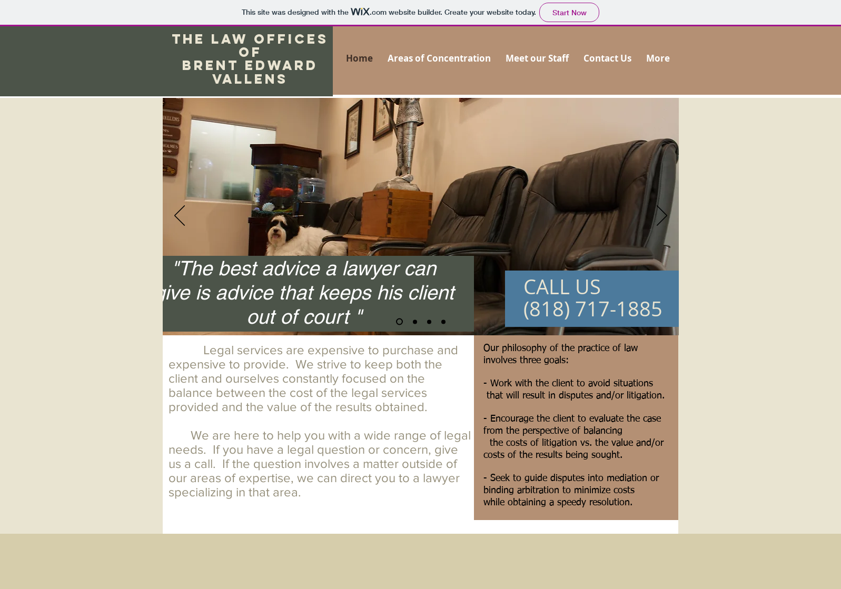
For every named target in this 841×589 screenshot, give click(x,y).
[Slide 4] (429, 322)
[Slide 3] (443, 322)
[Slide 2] (415, 322)
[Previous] (179, 216)
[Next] (662, 216)
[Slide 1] (399, 321)
